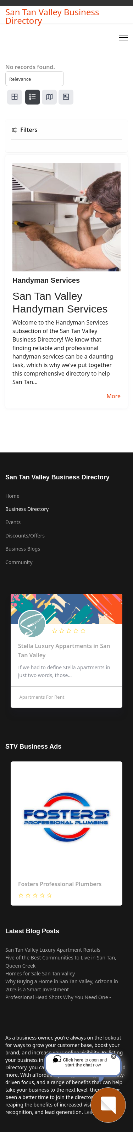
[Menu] (123, 37)
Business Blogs (22, 548)
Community (19, 562)
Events (13, 522)
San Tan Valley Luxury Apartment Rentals (52, 949)
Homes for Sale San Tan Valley (40, 973)
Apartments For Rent (41, 697)
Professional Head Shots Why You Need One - (58, 997)
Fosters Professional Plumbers (59, 884)
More (113, 396)
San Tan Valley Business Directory (52, 16)
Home (12, 495)
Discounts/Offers (25, 535)
